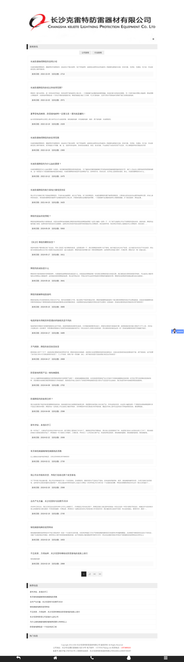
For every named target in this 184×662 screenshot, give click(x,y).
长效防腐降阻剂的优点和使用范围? (46, 88)
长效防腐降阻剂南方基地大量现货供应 (48, 190)
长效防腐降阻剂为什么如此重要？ (46, 164)
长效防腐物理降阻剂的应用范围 (45, 138)
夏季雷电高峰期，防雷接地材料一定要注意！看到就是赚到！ (58, 114)
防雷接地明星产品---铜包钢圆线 (45, 373)
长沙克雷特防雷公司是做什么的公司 (44, 617)
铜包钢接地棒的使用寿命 (42, 527)
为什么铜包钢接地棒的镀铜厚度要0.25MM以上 (48, 622)
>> (100, 574)
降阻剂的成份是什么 (40, 268)
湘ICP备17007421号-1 (68, 651)
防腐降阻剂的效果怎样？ (42, 399)
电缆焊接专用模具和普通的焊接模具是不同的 (51, 320)
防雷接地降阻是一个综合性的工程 (43, 627)
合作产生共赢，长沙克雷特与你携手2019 (49, 501)
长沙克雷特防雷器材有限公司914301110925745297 (110, 651)
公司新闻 (85, 53)
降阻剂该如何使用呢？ (41, 216)
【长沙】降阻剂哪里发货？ (43, 242)
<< (95, 574)
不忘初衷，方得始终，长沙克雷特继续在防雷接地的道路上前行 (59, 553)
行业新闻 (98, 53)
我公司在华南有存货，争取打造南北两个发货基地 (53, 475)
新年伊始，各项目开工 (41, 425)
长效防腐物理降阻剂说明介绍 (44, 61)
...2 (89, 574)
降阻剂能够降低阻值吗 (41, 294)
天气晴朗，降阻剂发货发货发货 (45, 347)
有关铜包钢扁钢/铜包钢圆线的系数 (46, 451)
